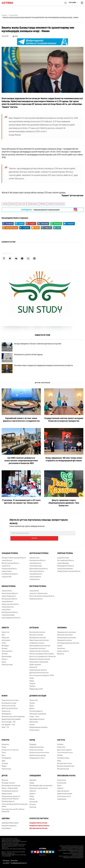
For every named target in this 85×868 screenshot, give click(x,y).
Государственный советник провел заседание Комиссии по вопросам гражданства (63, 425)
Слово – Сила (34, 717)
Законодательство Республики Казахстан (13, 811)
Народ (31, 682)
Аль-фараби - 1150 (8, 725)
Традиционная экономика (66, 633)
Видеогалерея (7, 794)
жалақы (5, 204)
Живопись (5, 745)
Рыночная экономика (65, 635)
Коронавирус (6, 829)
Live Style (61, 741)
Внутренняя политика (37, 633)
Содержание (61, 800)
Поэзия (32, 704)
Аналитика (61, 649)
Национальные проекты (38, 671)
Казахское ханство (8, 706)
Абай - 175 (5, 728)
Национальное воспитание (39, 753)
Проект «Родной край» (10, 789)
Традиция (32, 745)
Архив (4, 663)
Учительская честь (64, 797)
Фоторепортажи (63, 769)
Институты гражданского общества (42, 657)
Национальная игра (36, 748)
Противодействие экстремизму (40, 786)
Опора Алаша (34, 731)
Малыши (5, 781)
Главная (4, 15)
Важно (4, 696)
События (32, 792)
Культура (5, 741)
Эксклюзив (33, 802)
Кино (3, 756)
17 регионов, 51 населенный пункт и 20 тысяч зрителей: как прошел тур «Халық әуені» (21, 507)
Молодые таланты (8, 784)
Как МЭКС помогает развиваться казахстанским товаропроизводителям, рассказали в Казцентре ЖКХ (21, 466)
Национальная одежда (37, 756)
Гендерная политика (36, 644)
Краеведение (6, 714)
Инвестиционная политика (39, 641)
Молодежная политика (37, 638)
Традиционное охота (36, 759)
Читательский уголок (65, 753)
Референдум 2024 (36, 690)
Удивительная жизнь (64, 794)
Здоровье (32, 781)
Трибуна (32, 687)
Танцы (4, 748)
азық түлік (21, 204)
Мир (3, 635)
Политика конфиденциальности (19, 862)
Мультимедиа (6, 657)
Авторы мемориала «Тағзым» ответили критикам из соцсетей (39, 344)
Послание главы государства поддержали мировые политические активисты (45, 370)
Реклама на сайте (6, 862)
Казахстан (5, 633)
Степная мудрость (36, 712)
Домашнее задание (64, 750)
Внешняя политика (36, 635)
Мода (59, 761)
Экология (32, 808)
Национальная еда (36, 750)
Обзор (31, 797)
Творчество (33, 701)
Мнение (4, 649)
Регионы (32, 805)
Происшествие (7, 665)
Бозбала (60, 745)
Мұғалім (13, 204)
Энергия (60, 789)
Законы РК (33, 668)
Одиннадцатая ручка (36, 720)
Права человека (35, 665)
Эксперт (5, 654)
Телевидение (6, 759)
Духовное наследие (37, 696)
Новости (5, 628)
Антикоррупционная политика (68, 644)
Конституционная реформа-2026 (41, 676)
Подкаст (32, 794)
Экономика (62, 628)
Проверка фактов (8, 802)
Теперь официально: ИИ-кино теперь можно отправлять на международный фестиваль (63, 465)
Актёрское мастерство (10, 750)
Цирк (3, 761)
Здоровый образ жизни (10, 823)
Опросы (4, 660)
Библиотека (33, 723)
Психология (61, 781)
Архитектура (6, 769)
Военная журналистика (65, 767)
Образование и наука (66, 776)
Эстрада (5, 764)
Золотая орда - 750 (8, 723)
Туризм (59, 646)
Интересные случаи (64, 764)
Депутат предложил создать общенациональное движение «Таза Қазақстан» (63, 508)
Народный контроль (64, 641)
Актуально (34, 628)
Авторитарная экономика (66, 638)
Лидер (31, 784)
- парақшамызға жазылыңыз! (40, 209)
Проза (31, 706)
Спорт (4, 644)
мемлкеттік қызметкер (56, 204)
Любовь (60, 756)
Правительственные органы (39, 660)
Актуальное (6, 641)
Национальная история (10, 701)
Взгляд (31, 800)
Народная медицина (9, 826)
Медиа (4, 767)
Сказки (32, 725)
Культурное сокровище (37, 714)
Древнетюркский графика (11, 720)
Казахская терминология (38, 789)
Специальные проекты (10, 792)
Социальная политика (37, 649)
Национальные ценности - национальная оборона (11, 798)
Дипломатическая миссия (38, 673)
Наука (59, 786)
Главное (32, 684)
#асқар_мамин (33, 204)
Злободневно (35, 776)
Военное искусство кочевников (13, 717)
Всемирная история (9, 704)
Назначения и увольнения (38, 663)
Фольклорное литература (11, 786)
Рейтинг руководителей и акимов (41, 654)
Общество (5, 638)
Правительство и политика (39, 652)
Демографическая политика (39, 646)
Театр (4, 753)
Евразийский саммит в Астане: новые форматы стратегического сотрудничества (21, 425)
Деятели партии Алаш (10, 709)
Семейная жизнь (63, 759)
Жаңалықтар (13, 15)
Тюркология (6, 712)
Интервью (5, 646)
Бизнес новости (63, 652)
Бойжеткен (61, 748)
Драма (31, 709)
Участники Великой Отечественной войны (14, 806)
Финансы (60, 654)
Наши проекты (7, 652)
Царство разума (63, 792)
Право (31, 679)
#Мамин (43, 204)
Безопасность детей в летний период (30, 357)
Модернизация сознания (38, 728)
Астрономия (61, 784)
